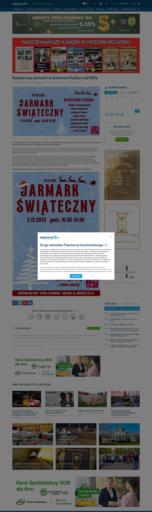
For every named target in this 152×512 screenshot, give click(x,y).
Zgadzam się (76, 276)
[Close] (111, 236)
